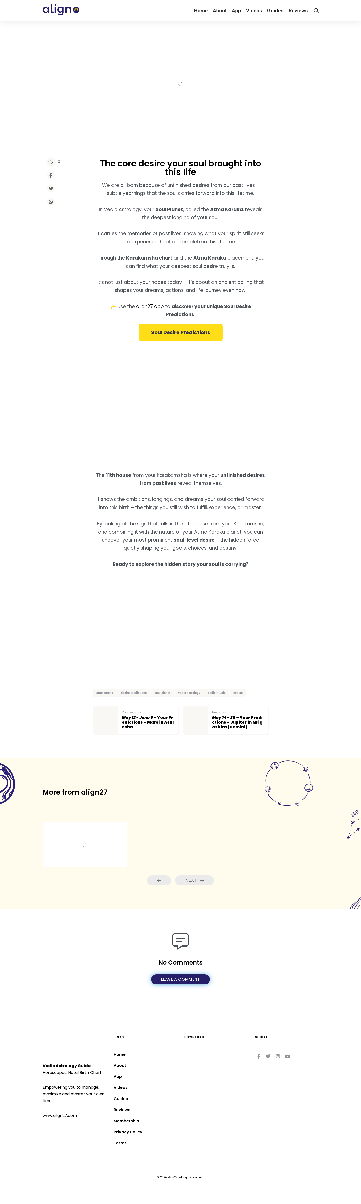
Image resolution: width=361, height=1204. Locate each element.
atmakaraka (104, 693)
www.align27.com (60, 1116)
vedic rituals (216, 693)
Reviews (298, 11)
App (236, 11)
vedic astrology (189, 693)
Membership (126, 1121)
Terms (120, 1143)
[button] (181, 332)
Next (194, 880)
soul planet (162, 693)
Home (201, 11)
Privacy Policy (128, 1132)
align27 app (150, 306)
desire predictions (134, 693)
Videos (254, 11)
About (220, 11)
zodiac (238, 693)
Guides (275, 11)
